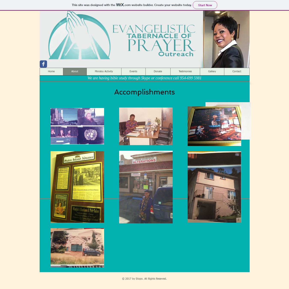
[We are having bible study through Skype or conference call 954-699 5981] (145, 78)
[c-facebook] (43, 64)
